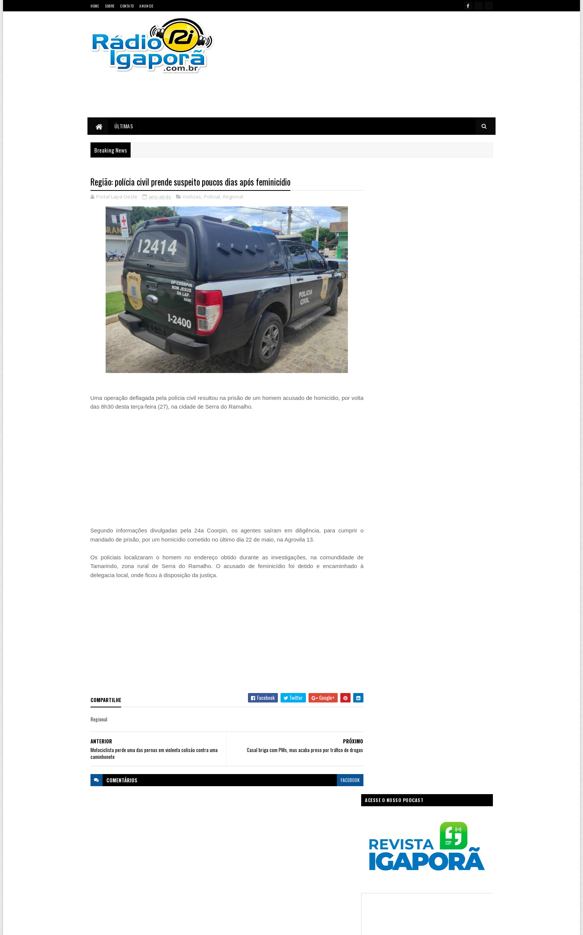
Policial (212, 197)
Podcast (312, 864)
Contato (127, 6)
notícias (192, 197)
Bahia (236, 824)
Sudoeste (309, 877)
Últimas (123, 126)
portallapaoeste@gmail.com (140, 897)
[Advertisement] (372, 64)
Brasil (256, 824)
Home (94, 6)
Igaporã (277, 851)
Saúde (286, 877)
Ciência (278, 824)
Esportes (265, 838)
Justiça (323, 851)
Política (238, 877)
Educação (240, 838)
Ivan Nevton (349, 924)
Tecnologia (338, 877)
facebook (345, 780)
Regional (233, 197)
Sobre (110, 6)
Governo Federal (246, 851)
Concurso (303, 824)
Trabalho (239, 891)
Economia (330, 824)
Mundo (266, 864)
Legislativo (240, 864)
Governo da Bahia (299, 838)
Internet (301, 851)
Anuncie (146, 6)
